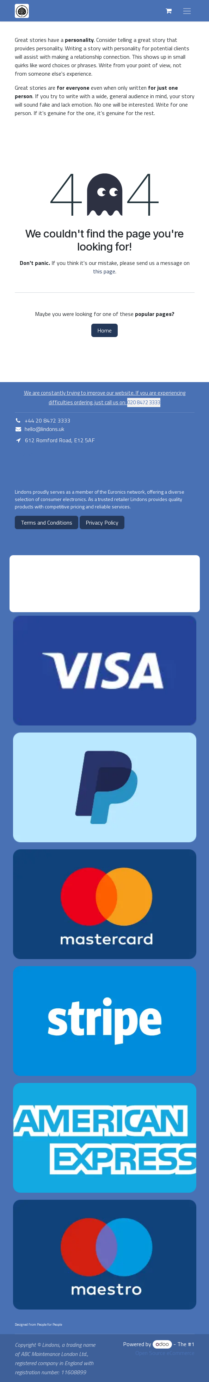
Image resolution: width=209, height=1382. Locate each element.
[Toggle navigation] (187, 11)
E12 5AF (26, 454)
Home (104, 330)
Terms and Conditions (46, 522)
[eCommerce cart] (169, 11)
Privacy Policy (102, 522)
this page (104, 271)
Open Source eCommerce (165, 1353)
